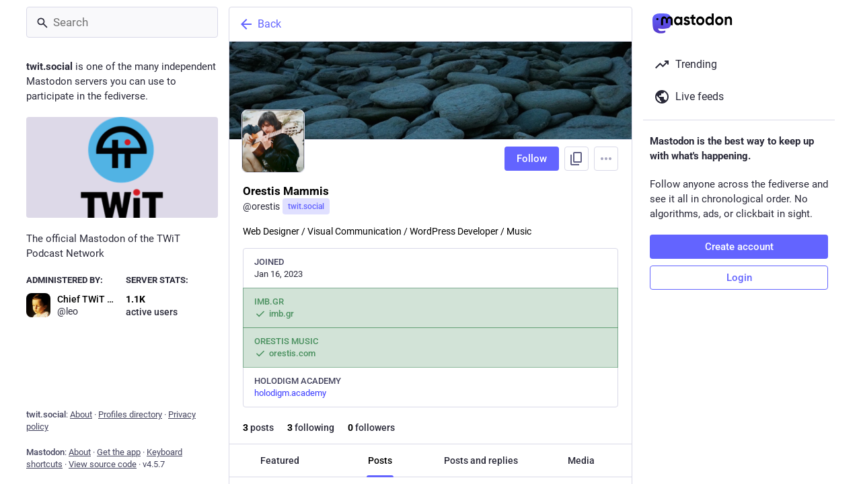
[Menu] (606, 159)
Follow (532, 159)
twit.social (306, 206)
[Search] (122, 22)
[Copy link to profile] (576, 159)
